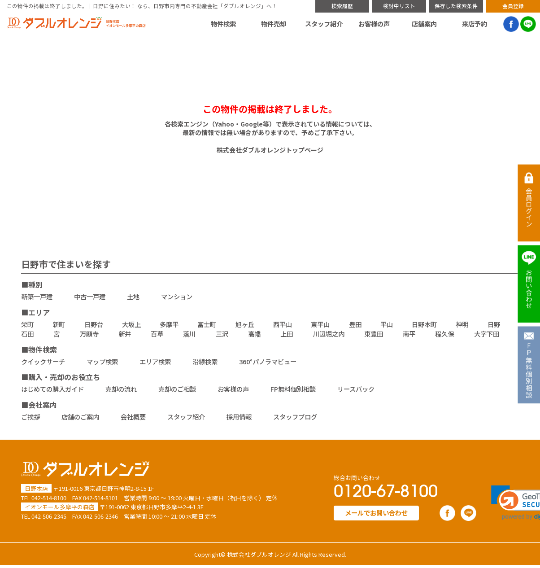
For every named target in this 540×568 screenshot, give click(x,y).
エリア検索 (155, 361)
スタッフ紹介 (324, 24)
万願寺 (89, 333)
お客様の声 (374, 24)
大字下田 (486, 333)
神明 (462, 324)
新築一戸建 (36, 296)
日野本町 (424, 324)
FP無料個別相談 (293, 388)
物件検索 (223, 24)
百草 (157, 333)
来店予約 (474, 24)
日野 (494, 324)
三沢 (222, 333)
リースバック (356, 388)
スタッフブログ (295, 416)
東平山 (320, 324)
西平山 (282, 324)
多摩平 (169, 324)
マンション (176, 296)
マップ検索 (102, 361)
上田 (286, 333)
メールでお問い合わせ (376, 512)
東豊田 (373, 333)
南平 (409, 333)
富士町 (206, 324)
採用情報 (239, 416)
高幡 (254, 333)
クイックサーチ (43, 361)
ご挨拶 (30, 416)
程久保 (444, 333)
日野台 (93, 324)
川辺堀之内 (328, 333)
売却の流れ (121, 388)
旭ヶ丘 (244, 324)
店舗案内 (424, 24)
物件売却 (273, 24)
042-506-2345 (48, 516)
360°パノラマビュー (267, 361)
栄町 (27, 324)
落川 (189, 333)
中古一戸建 (89, 296)
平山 (386, 324)
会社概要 (133, 416)
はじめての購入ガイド (52, 388)
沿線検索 (205, 361)
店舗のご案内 (80, 416)
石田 (27, 333)
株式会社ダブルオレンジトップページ (270, 149)
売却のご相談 (177, 388)
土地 (133, 296)
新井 (124, 333)
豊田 (355, 324)
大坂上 (131, 324)
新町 (58, 324)
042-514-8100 (48, 498)
